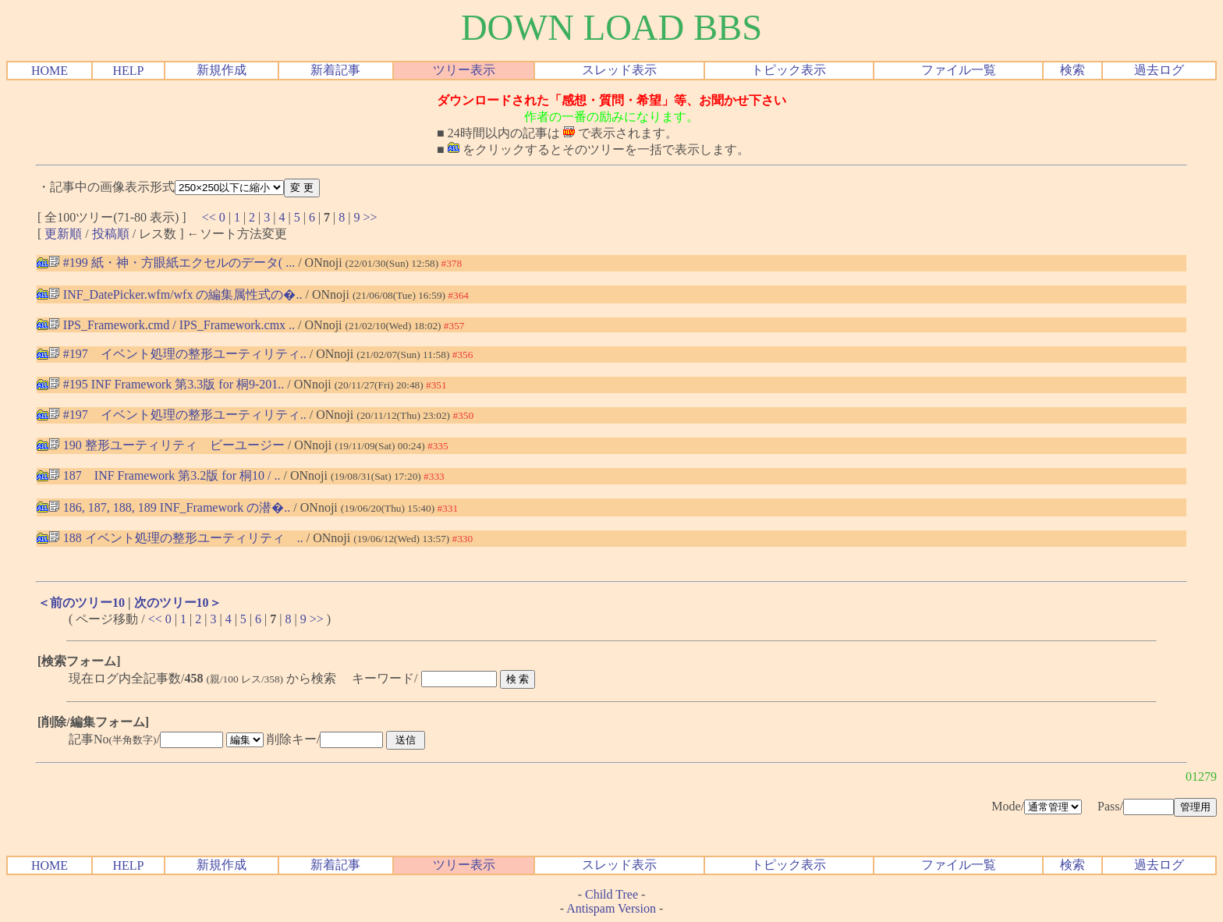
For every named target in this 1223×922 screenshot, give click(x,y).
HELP (128, 70)
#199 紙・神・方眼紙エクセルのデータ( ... (171, 262)
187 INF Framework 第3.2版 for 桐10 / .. (164, 475)
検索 (1072, 69)
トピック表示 (788, 69)
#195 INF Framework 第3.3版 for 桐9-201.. (166, 384)
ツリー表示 (464, 69)
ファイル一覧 (958, 69)
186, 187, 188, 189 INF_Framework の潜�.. (169, 507)
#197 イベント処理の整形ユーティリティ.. (177, 353)
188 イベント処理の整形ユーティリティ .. (175, 537)
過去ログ (1159, 69)
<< (209, 217)
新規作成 (221, 69)
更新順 (63, 233)
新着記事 (335, 69)
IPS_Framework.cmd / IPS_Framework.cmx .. (171, 325)
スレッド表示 (619, 69)
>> (370, 217)
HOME (49, 70)
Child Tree (611, 894)
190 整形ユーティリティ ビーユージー (166, 445)
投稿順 (110, 233)
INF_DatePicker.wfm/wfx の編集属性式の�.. (175, 294)
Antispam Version (611, 908)
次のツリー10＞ (178, 602)
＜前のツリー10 (81, 602)
